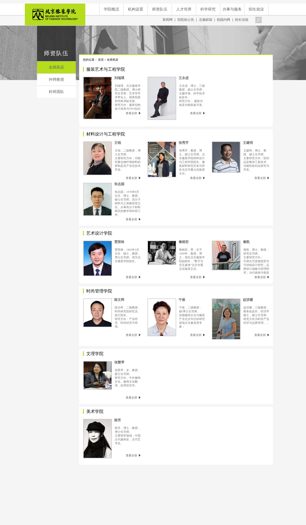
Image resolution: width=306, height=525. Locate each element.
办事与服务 (232, 9)
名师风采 (56, 67)
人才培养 (183, 9)
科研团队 (56, 92)
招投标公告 (185, 20)
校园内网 (224, 20)
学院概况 (111, 9)
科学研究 (208, 9)
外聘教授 (56, 79)
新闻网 (168, 20)
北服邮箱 (206, 20)
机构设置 (135, 9)
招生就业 (256, 9)
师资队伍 (159, 9)
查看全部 (133, 113)
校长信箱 (242, 20)
